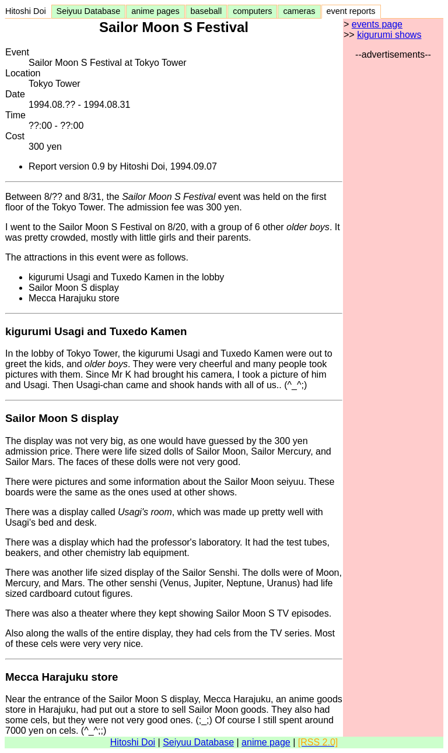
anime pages (155, 11)
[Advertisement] (393, 235)
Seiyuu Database (88, 11)
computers (252, 11)
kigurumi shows (389, 35)
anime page (266, 742)
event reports (351, 11)
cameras (299, 11)
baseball (206, 11)
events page (377, 24)
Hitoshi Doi (28, 11)
